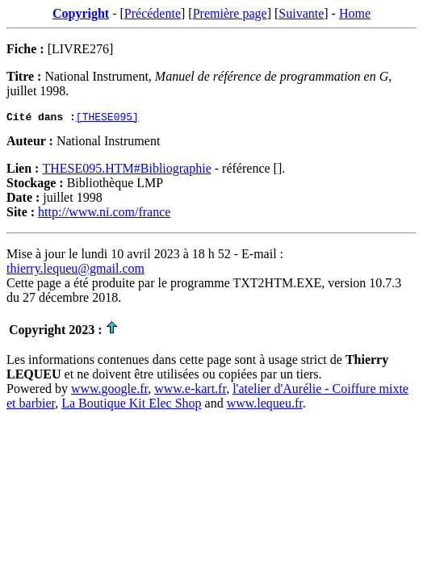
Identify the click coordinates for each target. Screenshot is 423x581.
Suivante (301, 13)
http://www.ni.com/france (104, 214)
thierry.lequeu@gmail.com (75, 271)
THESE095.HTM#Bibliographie (126, 171)
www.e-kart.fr (190, 391)
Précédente (152, 13)
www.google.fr (109, 391)
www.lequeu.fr (265, 405)
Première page (230, 13)
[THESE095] (107, 118)
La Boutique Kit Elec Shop (131, 405)
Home (355, 13)
